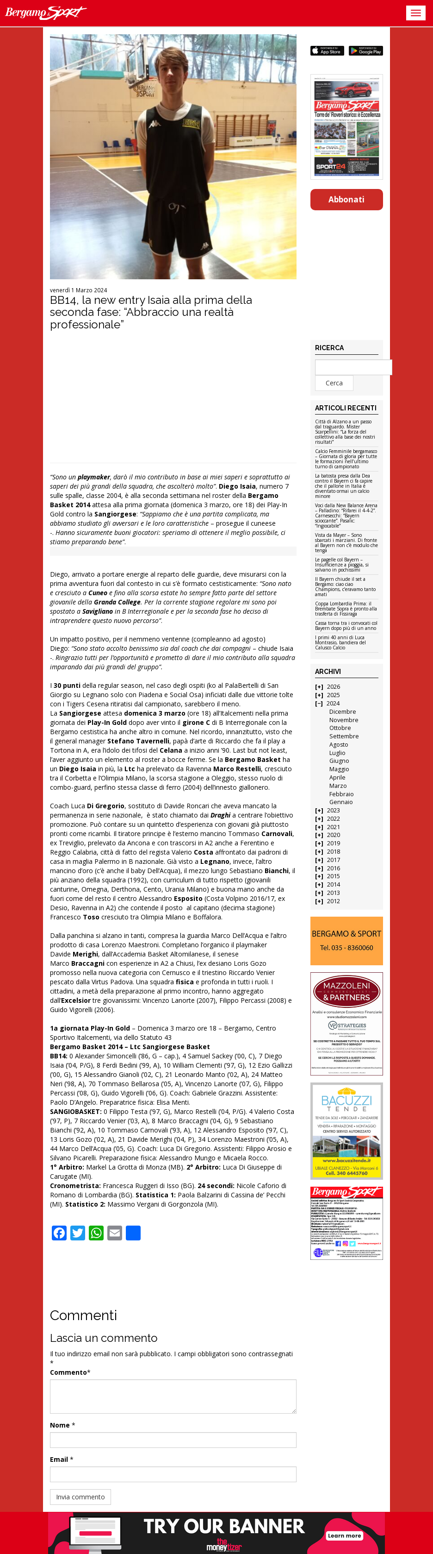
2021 (333, 827)
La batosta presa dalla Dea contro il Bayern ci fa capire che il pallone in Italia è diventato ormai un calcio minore (343, 486)
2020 (333, 835)
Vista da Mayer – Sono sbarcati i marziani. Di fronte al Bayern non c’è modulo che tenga (346, 543)
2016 (333, 868)
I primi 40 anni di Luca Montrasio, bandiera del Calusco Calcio (340, 643)
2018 (333, 852)
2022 (333, 819)
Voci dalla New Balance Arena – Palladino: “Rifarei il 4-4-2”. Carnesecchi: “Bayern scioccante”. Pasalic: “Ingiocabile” (346, 516)
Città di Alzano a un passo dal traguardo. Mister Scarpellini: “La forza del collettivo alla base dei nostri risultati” (345, 432)
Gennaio (341, 802)
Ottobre (340, 728)
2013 (333, 893)
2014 (333, 884)
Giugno (339, 761)
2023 (333, 810)
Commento (68, 1372)
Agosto (338, 745)
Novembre (344, 720)
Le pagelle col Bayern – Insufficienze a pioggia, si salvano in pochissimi (342, 565)
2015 (333, 876)
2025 (333, 695)
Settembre (344, 736)
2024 (333, 703)
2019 (333, 843)
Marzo (338, 786)
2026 (333, 687)
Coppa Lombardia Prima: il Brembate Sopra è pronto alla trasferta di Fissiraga (346, 609)
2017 (333, 860)
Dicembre (342, 712)
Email (59, 1459)
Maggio (339, 769)
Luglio (337, 753)
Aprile (337, 777)
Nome (60, 1425)
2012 (333, 901)
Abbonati (346, 199)
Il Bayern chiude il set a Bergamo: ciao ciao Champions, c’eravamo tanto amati (345, 587)
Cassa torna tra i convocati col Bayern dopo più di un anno (346, 626)
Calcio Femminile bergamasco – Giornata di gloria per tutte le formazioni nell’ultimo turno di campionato (346, 459)
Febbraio (341, 794)
